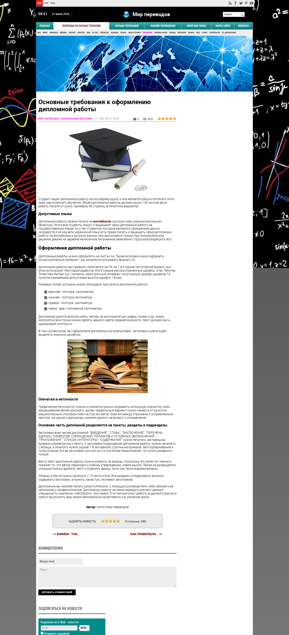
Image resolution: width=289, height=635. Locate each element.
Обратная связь (196, 26)
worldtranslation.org (208, 612)
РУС (39, 3)
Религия (191, 33)
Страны (204, 33)
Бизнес (45, 33)
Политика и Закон (160, 33)
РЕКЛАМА (243, 26)
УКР (46, 3)
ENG (52, 3)
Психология (181, 33)
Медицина (114, 33)
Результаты (215, 272)
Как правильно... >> (146, 538)
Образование (147, 33)
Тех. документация (229, 33)
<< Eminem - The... (65, 538)
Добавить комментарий (57, 596)
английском (102, 222)
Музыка (123, 33)
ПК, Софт (95, 33)
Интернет (72, 33)
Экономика (54, 33)
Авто (39, 33)
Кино (88, 33)
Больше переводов (127, 26)
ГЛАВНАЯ (45, 26)
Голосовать (215, 265)
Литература (104, 33)
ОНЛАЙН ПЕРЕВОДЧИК (162, 26)
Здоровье (63, 33)
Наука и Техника (134, 33)
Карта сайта (223, 26)
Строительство (214, 33)
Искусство (81, 33)
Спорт (198, 33)
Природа (172, 33)
